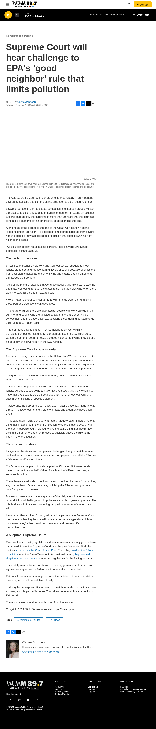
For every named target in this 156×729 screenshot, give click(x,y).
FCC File (124, 687)
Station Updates (62, 694)
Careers (91, 689)
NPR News (54, 620)
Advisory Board (62, 692)
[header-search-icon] (129, 4)
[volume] (17, 15)
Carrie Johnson (26, 102)
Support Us (93, 692)
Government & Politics (19, 35)
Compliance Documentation (133, 689)
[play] (8, 15)
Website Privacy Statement (132, 692)
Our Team (59, 689)
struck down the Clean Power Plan (36, 550)
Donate (144, 4)
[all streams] (141, 15)
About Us (59, 687)
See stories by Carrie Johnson (40, 652)
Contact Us (93, 687)
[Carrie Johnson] (12, 649)
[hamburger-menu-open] (7, 4)
